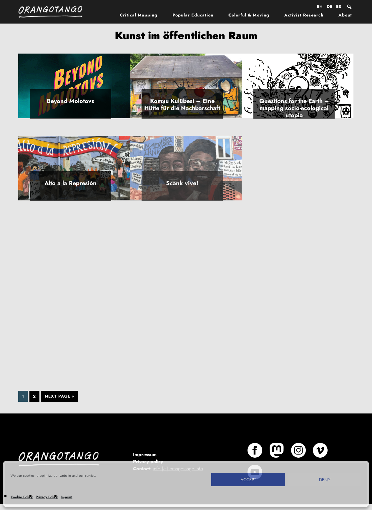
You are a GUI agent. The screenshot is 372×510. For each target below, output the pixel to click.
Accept (248, 479)
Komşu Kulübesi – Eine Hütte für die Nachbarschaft (182, 104)
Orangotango (53, 12)
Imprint (66, 497)
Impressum (145, 454)
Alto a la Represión (70, 183)
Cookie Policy (22, 497)
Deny (324, 479)
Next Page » (59, 396)
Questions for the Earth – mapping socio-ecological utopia (294, 108)
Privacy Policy (47, 497)
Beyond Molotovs (70, 101)
